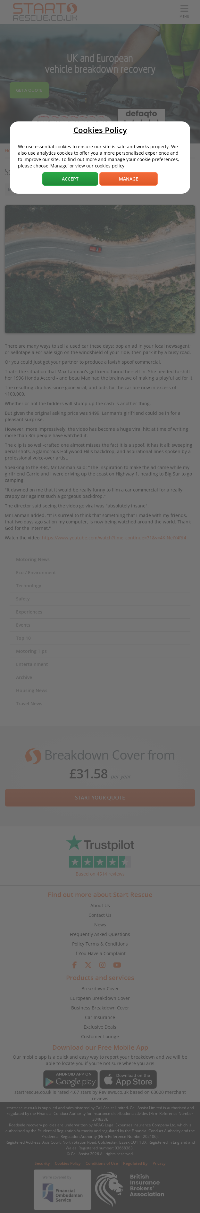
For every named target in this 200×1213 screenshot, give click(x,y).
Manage (128, 179)
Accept (70, 179)
